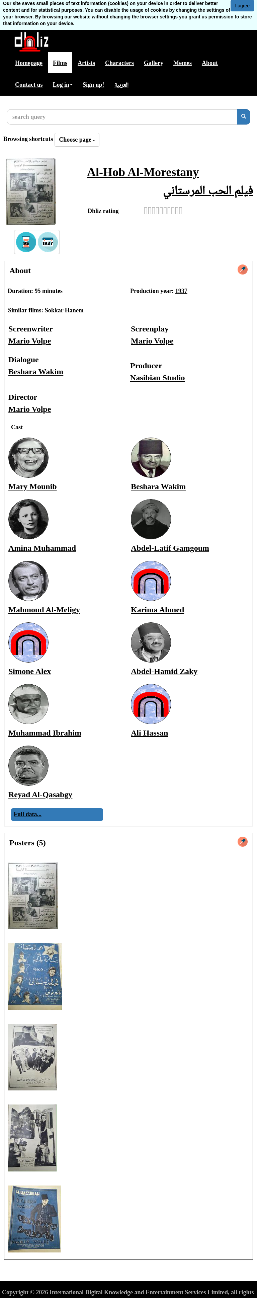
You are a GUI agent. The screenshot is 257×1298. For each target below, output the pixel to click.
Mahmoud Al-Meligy (44, 609)
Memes (182, 63)
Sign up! (93, 84)
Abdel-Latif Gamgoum (170, 548)
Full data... (27, 814)
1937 (181, 291)
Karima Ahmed (157, 609)
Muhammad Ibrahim (44, 733)
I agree (242, 5)
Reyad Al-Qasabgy (40, 794)
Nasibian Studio (157, 377)
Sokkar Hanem (64, 310)
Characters (119, 63)
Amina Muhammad (42, 548)
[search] (243, 117)
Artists (86, 63)
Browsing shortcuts (28, 139)
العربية (121, 84)
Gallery (153, 63)
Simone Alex (29, 671)
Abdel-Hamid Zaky (164, 671)
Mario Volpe (29, 340)
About (210, 63)
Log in (63, 84)
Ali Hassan (149, 733)
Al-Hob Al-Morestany (143, 172)
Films (60, 63)
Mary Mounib (32, 486)
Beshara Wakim (35, 371)
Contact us (29, 84)
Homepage (28, 63)
